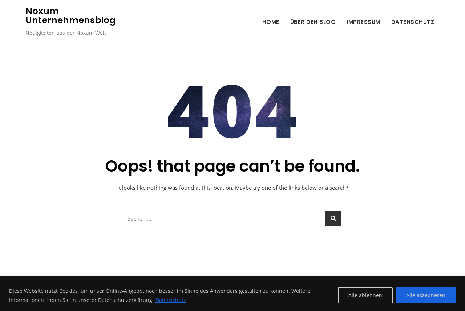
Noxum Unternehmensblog (70, 15)
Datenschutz (170, 299)
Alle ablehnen (365, 295)
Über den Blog (313, 22)
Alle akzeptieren (425, 295)
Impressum (363, 22)
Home (270, 22)
